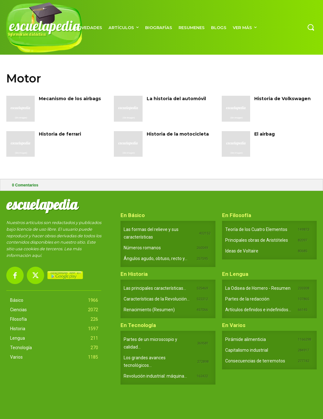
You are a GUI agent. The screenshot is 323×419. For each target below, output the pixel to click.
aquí (36, 255)
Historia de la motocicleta (178, 134)
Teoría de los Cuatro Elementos (256, 229)
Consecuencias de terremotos (255, 360)
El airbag (264, 134)
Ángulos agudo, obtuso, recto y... (155, 258)
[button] (311, 27)
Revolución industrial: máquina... (155, 376)
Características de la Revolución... (157, 298)
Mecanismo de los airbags (70, 98)
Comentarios (25, 185)
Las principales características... (155, 288)
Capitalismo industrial (246, 350)
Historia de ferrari (60, 134)
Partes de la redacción (247, 298)
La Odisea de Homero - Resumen (258, 288)
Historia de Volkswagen (282, 98)
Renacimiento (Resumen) (149, 309)
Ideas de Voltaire (241, 250)
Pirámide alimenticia (245, 339)
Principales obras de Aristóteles (256, 240)
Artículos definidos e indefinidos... (258, 309)
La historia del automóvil (176, 98)
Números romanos (142, 247)
